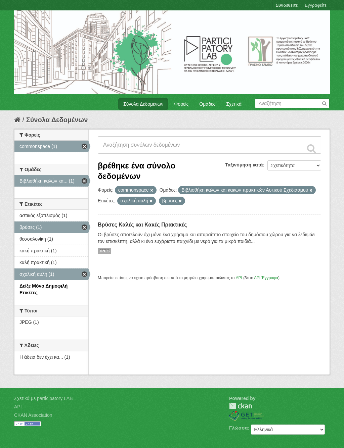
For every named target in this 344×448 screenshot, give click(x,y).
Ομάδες (207, 104)
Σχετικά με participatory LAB (43, 398)
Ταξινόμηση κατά (244, 164)
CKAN (240, 405)
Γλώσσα (238, 428)
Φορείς (181, 104)
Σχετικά (234, 104)
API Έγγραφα (266, 278)
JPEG (104, 251)
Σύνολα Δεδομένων (143, 104)
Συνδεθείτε (287, 5)
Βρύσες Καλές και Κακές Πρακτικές (142, 225)
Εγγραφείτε (316, 5)
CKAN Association (33, 415)
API (239, 278)
